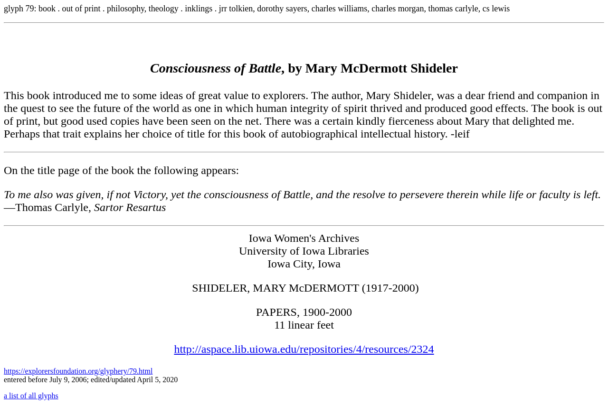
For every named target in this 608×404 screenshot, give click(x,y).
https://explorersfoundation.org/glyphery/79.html (78, 371)
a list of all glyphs (31, 396)
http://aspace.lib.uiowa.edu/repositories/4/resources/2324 (304, 349)
